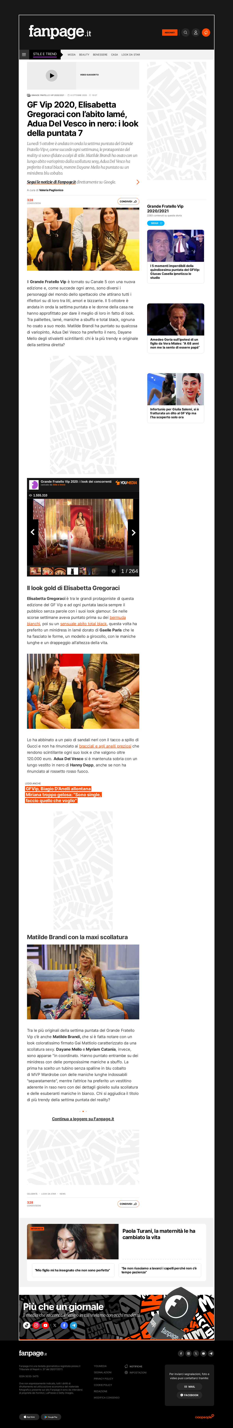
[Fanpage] (33, 1353)
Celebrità (32, 1194)
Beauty (84, 54)
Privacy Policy (103, 1378)
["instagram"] (38, 1326)
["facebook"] (71, 1326)
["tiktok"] (27, 1326)
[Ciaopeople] (204, 1418)
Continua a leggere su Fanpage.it (83, 1119)
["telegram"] (82, 1326)
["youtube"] (49, 1326)
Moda (72, 54)
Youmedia (100, 1366)
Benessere (100, 54)
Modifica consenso (107, 1397)
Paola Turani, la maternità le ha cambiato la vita (159, 1234)
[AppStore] (29, 1417)
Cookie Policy (103, 1384)
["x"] (60, 1326)
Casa (114, 54)
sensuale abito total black (83, 623)
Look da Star (48, 1194)
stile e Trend (45, 54)
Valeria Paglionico (51, 190)
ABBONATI (170, 32)
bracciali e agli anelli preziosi (105, 746)
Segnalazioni (102, 1372)
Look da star (131, 54)
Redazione (100, 1391)
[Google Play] (51, 1417)
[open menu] (24, 55)
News (62, 1194)
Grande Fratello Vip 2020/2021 (47, 95)
